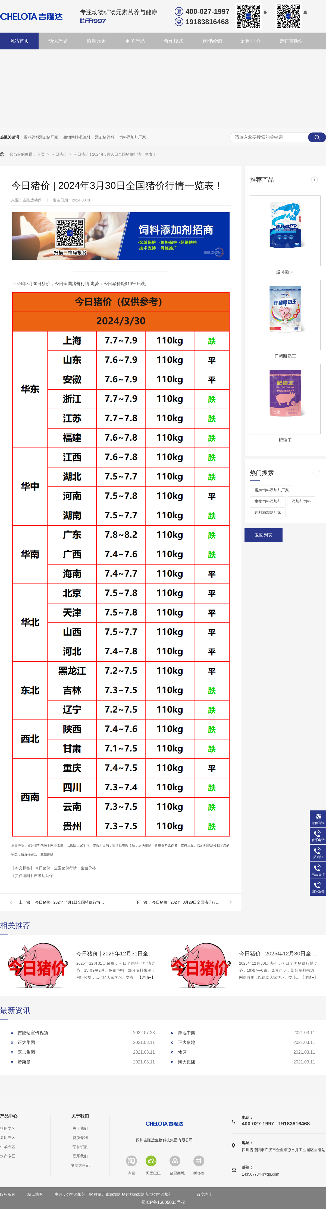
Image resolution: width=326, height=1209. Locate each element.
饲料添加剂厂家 (132, 137)
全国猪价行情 (66, 868)
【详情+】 (146, 977)
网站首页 (19, 41)
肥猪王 (285, 440)
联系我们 (80, 1156)
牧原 (182, 1052)
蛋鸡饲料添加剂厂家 (41, 137)
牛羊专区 (7, 1147)
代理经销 (212, 41)
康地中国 (186, 1032)
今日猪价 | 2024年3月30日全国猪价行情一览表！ (115, 154)
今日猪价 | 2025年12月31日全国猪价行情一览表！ (115, 954)
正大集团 (26, 1042)
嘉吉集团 (26, 1052)
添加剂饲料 (104, 137)
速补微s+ (285, 272)
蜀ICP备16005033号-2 (163, 1202)
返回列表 (263, 535)
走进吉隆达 (292, 41)
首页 (41, 154)
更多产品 (135, 41)
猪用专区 (7, 1128)
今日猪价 (60, 154)
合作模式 (173, 41)
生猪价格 (88, 868)
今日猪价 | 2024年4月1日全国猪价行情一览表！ (70, 902)
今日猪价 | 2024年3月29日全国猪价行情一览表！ (187, 902)
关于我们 (80, 1116)
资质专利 (80, 1137)
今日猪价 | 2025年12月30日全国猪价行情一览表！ (278, 954)
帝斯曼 (24, 1062)
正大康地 (186, 1042)
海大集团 (186, 1062)
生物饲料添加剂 (76, 137)
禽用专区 (7, 1137)
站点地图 (35, 1194)
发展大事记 (80, 1165)
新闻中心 (251, 41)
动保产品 (58, 41)
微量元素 (96, 41)
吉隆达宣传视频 (33, 1032)
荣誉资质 (80, 1147)
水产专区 (7, 1156)
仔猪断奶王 (285, 356)
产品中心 (8, 1116)
